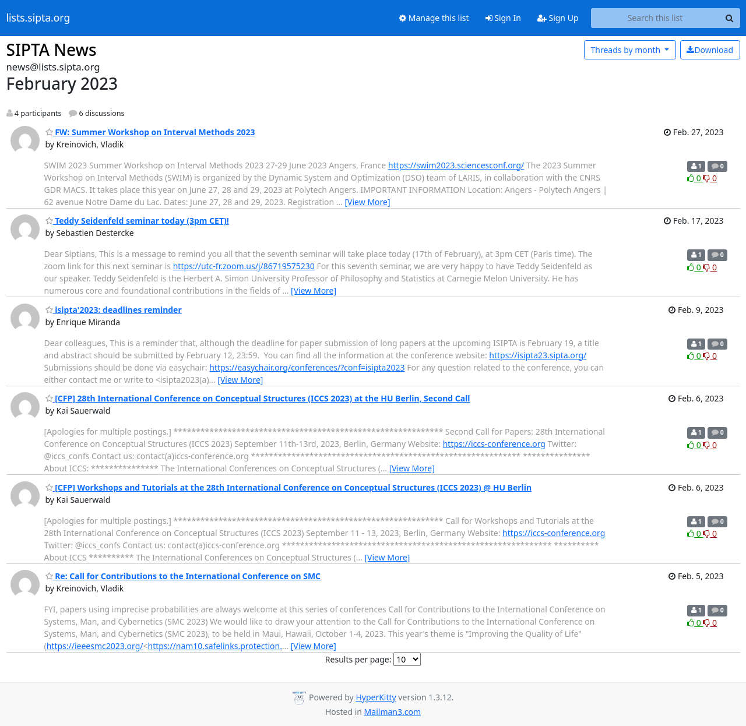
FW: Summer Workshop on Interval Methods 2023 (150, 132)
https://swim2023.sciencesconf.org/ (456, 165)
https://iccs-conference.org (494, 443)
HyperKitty (376, 697)
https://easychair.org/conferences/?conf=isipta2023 (306, 367)
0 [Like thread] (695, 178)
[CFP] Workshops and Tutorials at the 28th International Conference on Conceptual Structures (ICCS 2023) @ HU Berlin (288, 487)
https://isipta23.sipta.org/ (537, 355)
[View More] (367, 201)
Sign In (503, 17)
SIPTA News (51, 49)
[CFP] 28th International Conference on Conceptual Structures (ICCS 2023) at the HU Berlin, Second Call (257, 398)
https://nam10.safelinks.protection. (215, 645)
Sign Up (558, 17)
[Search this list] (655, 18)
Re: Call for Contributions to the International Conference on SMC (183, 575)
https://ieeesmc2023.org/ (95, 645)
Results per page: (358, 659)
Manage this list (434, 17)
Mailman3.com (392, 711)
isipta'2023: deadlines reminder (113, 309)
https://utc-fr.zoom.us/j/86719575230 (244, 266)
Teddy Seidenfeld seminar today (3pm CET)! (137, 220)
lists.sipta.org (38, 18)
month (626, 49)
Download (710, 49)
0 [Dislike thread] (710, 178)
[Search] (729, 18)
